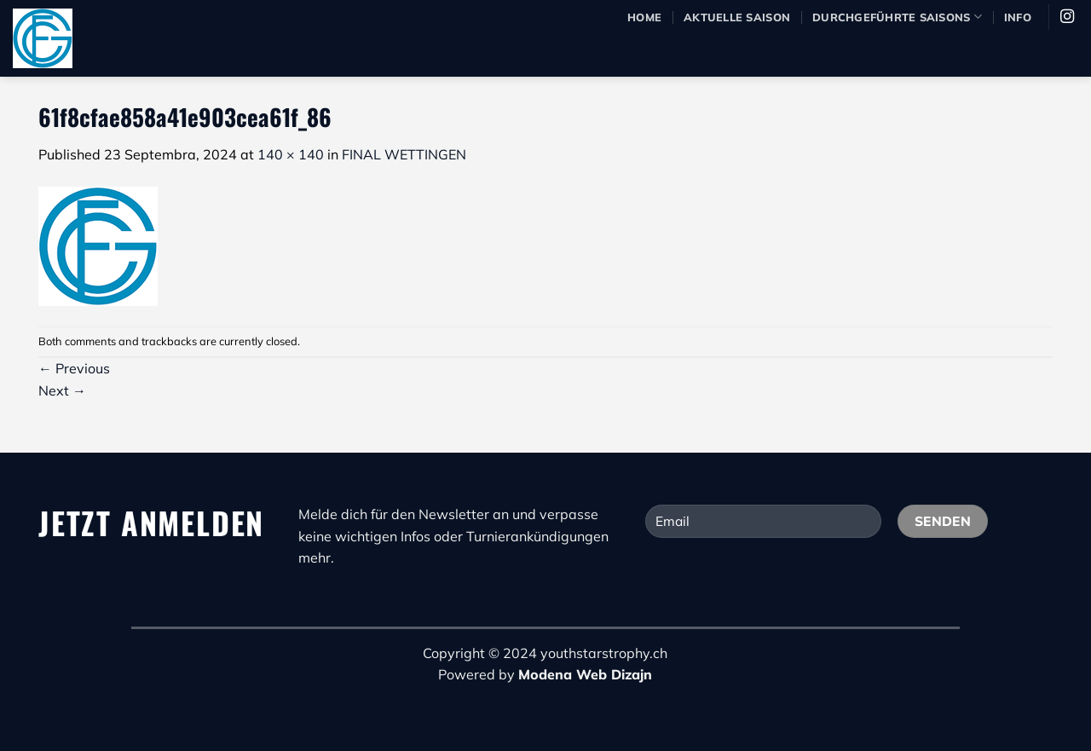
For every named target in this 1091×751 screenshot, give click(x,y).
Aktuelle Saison (737, 17)
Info (1017, 17)
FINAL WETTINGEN (404, 154)
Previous (74, 368)
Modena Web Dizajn (585, 674)
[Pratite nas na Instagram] (1067, 17)
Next (62, 390)
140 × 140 (290, 154)
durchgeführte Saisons (897, 17)
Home (644, 17)
